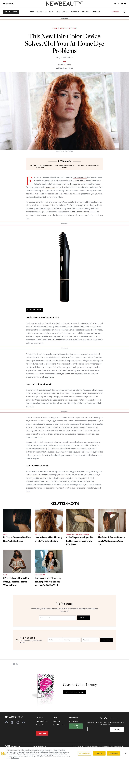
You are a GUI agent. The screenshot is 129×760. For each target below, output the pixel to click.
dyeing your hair (80, 177)
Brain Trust (56, 721)
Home (55, 28)
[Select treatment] (90, 640)
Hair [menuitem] (58, 12)
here (28, 491)
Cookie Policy (40, 725)
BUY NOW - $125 (34, 310)
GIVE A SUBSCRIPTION (74, 692)
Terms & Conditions (59, 725)
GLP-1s (38, 534)
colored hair (50, 187)
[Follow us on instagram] (122, 3)
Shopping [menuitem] (75, 12)
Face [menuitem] (32, 12)
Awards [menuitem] (66, 12)
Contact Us (39, 717)
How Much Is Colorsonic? (88, 165)
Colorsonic (56, 339)
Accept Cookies (113, 753)
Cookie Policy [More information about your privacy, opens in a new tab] (15, 758)
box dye (74, 184)
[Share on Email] (17, 664)
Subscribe (8, 4)
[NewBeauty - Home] (64, 4)
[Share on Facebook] (14, 664)
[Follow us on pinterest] (118, 3)
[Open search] (124, 12)
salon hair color (81, 180)
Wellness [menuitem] (86, 12)
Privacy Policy (73, 721)
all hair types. (48, 377)
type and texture (67, 373)
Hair (74, 28)
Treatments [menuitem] (42, 12)
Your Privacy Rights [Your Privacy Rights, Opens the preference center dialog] (84, 753)
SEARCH (107, 640)
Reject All (99, 753)
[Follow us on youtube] (125, 3)
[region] (64, 753)
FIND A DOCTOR (11, 12)
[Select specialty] (71, 640)
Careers (55, 717)
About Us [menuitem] (96, 12)
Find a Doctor (73, 717)
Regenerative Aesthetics (77, 534)
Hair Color (65, 28)
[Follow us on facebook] (115, 3)
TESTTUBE (115, 12)
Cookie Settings (76, 726)
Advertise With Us (41, 721)
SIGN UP (83, 618)
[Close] (126, 753)
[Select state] (52, 640)
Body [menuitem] (51, 12)
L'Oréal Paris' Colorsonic (79, 211)
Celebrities (40, 575)
